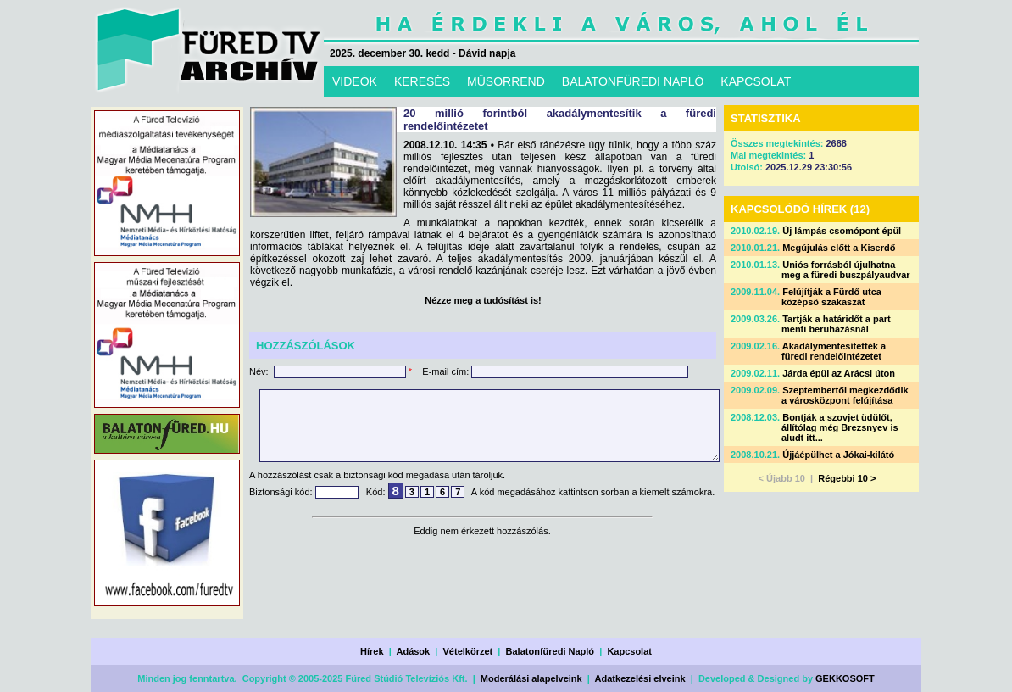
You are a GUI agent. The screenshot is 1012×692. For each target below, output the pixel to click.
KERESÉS (422, 81)
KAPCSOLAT (755, 81)
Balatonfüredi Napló (550, 651)
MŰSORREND (506, 81)
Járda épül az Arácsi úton (838, 373)
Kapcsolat (629, 651)
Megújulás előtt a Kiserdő (838, 248)
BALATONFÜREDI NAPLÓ (633, 81)
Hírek (372, 651)
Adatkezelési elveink (640, 678)
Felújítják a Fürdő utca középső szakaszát (831, 297)
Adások (413, 651)
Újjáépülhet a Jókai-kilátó (838, 454)
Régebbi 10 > (847, 478)
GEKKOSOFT (845, 678)
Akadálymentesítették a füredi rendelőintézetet (833, 351)
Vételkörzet (468, 651)
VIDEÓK (354, 81)
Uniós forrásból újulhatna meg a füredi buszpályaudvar (845, 270)
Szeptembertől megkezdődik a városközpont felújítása (845, 395)
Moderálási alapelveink (531, 678)
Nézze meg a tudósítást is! (483, 300)
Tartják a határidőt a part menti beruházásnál (836, 324)
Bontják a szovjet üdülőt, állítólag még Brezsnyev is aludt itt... (839, 427)
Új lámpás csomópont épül (841, 231)
